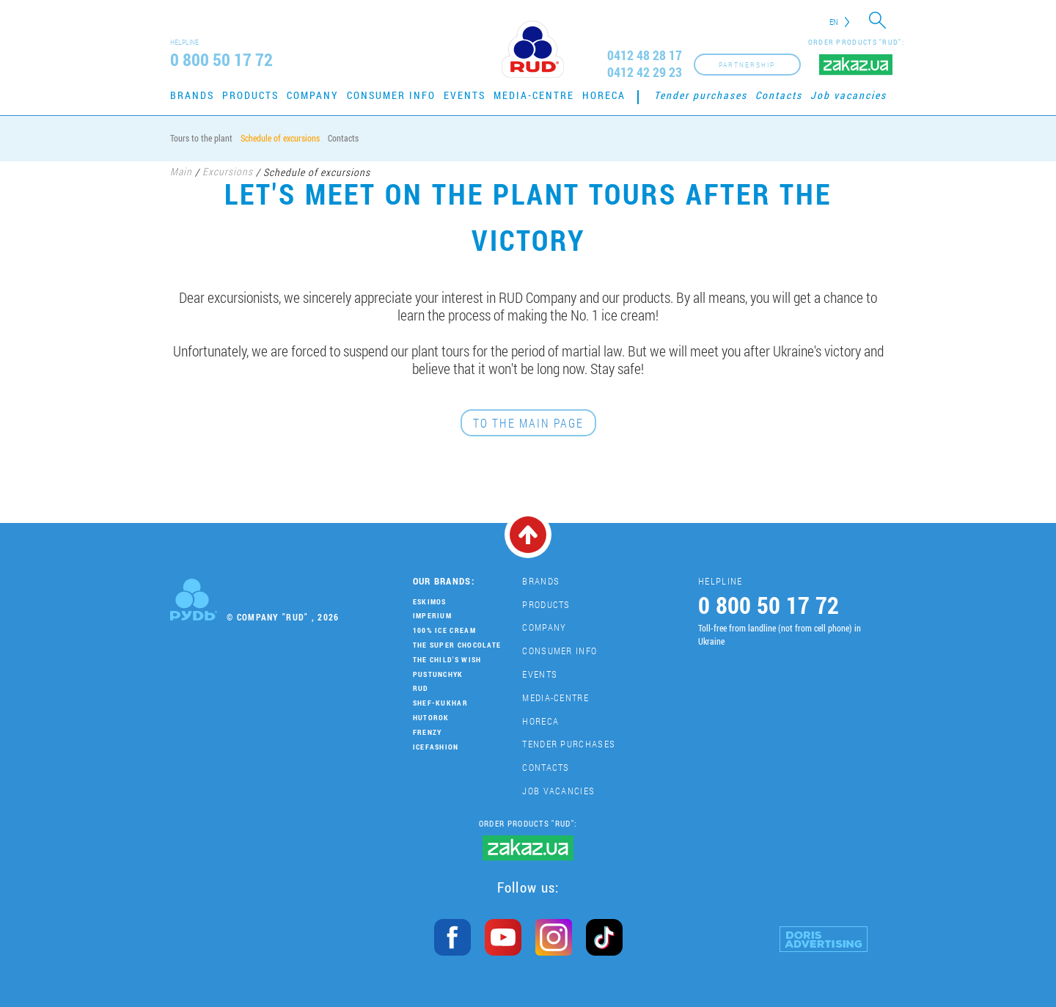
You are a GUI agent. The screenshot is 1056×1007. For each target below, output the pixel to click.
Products (250, 95)
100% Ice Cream (444, 630)
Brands (192, 95)
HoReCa (604, 95)
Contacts (778, 95)
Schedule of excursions (280, 138)
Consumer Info (391, 95)
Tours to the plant (201, 138)
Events (464, 95)
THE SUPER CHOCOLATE (457, 645)
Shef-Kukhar (440, 703)
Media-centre (534, 95)
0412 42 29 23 (644, 72)
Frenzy (427, 732)
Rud (421, 688)
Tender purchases (700, 95)
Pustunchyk (438, 674)
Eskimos (430, 602)
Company (313, 95)
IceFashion (436, 747)
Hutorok (431, 717)
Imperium (432, 615)
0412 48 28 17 (644, 55)
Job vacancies (848, 95)
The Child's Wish (447, 659)
